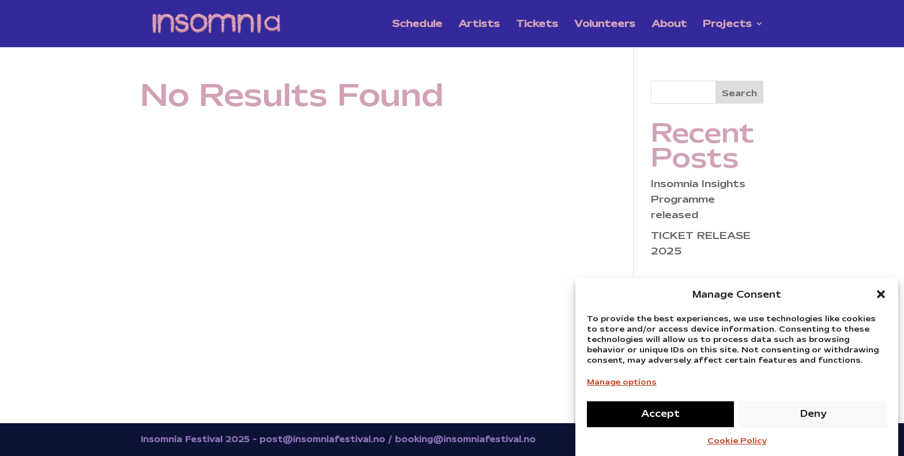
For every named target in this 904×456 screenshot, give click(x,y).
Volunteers (604, 25)
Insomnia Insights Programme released (698, 199)
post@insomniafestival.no (322, 439)
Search (739, 93)
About (669, 25)
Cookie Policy (737, 444)
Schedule (417, 25)
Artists (479, 25)
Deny (813, 417)
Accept (660, 417)
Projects (727, 25)
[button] (881, 297)
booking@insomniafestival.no (465, 439)
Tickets (537, 25)
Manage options (622, 385)
